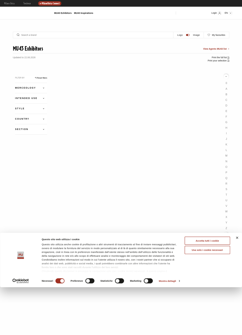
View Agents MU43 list (215, 49)
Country (22, 119)
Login (216, 13)
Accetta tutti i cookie (207, 288)
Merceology (25, 88)
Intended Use (26, 98)
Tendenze (27, 3)
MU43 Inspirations (83, 13)
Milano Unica (9, 3)
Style (20, 108)
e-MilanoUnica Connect (50, 3)
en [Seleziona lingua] (228, 13)
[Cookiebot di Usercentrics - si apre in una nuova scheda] (21, 328)
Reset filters (42, 78)
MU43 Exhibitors (63, 13)
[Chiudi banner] (237, 285)
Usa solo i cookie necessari (207, 297)
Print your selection (217, 60)
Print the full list (220, 57)
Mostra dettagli (167, 328)
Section (21, 129)
